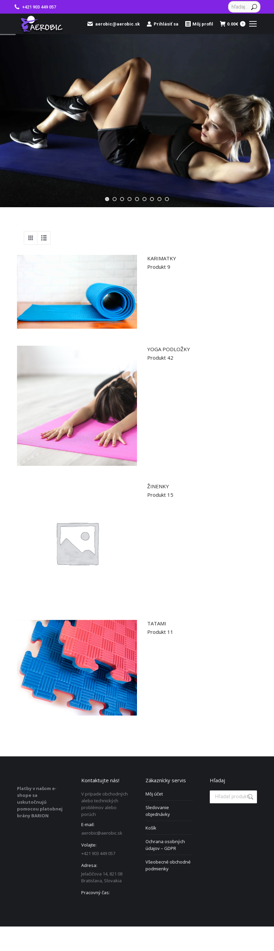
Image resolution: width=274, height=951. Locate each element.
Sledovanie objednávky (157, 810)
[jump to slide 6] (144, 199)
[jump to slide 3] (122, 199)
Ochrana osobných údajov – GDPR (165, 844)
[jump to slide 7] (152, 199)
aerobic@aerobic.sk (113, 24)
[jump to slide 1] (107, 199)
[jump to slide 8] (159, 199)
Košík (150, 828)
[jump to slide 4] (129, 199)
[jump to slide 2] (115, 199)
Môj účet (154, 794)
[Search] (244, 7)
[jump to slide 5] (137, 199)
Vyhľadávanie (249, 796)
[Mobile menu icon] (253, 24)
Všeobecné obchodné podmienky (168, 865)
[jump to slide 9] (167, 199)
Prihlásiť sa (162, 24)
